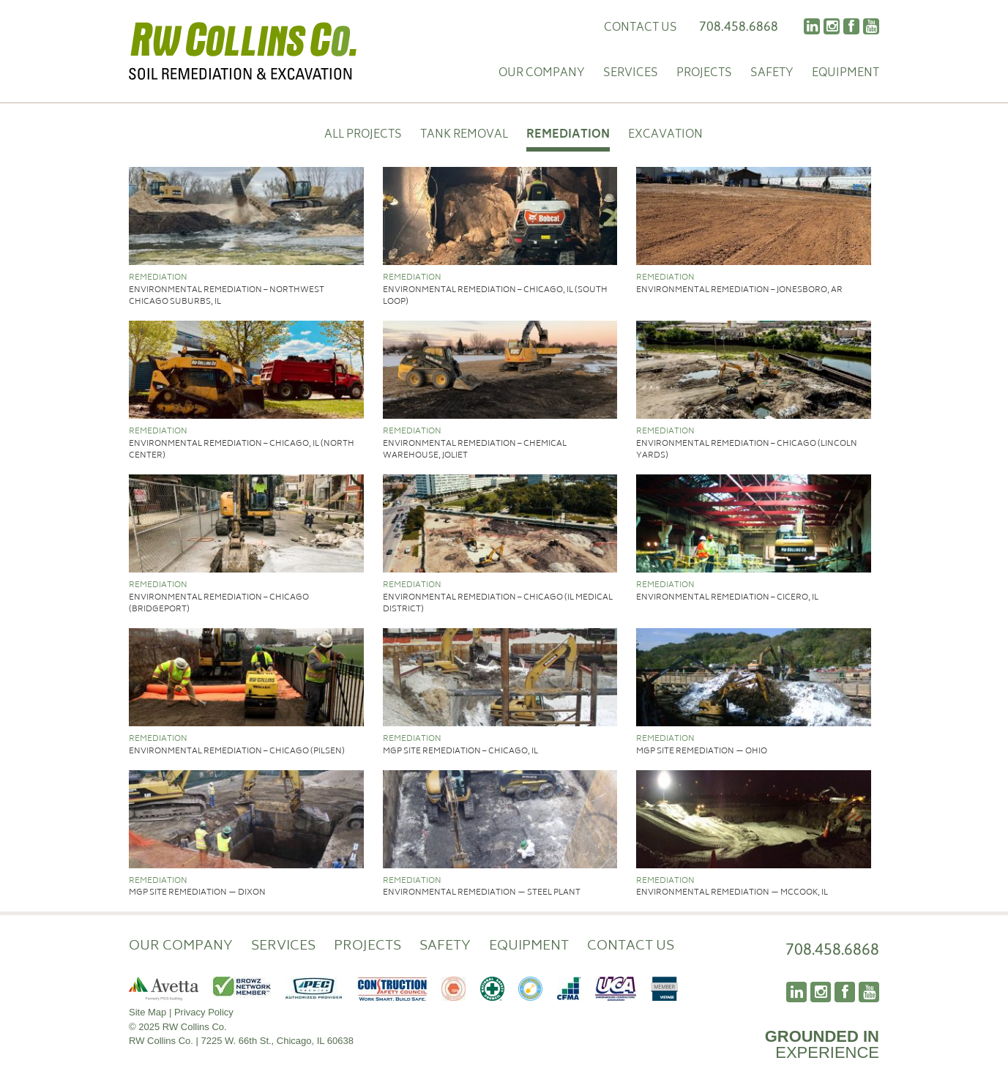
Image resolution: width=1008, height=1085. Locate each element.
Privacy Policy (204, 1012)
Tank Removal (464, 135)
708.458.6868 (738, 26)
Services (630, 74)
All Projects (363, 135)
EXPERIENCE (822, 1044)
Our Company (542, 74)
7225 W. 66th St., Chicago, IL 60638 (277, 1040)
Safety (772, 74)
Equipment (845, 74)
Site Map (147, 1012)
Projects (704, 74)
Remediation (568, 135)
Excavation (665, 135)
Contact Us (640, 28)
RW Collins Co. (243, 51)
